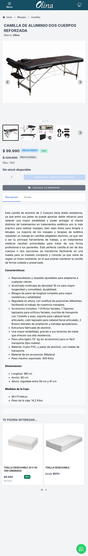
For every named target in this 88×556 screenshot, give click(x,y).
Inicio (7, 17)
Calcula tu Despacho (44, 188)
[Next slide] (80, 82)
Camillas (35, 17)
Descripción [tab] (11, 197)
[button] (11, 133)
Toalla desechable (57, 467)
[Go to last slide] (7, 82)
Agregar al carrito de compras (55, 177)
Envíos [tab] (27, 197)
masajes (21, 17)
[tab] (40, 121)
